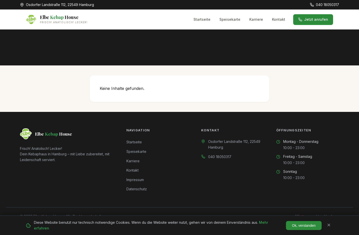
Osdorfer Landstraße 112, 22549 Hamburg (234, 144)
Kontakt (278, 19)
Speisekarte (229, 19)
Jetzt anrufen (313, 19)
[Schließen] (329, 225)
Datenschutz (136, 189)
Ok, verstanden (304, 226)
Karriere (256, 19)
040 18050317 (219, 157)
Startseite (201, 19)
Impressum (135, 180)
